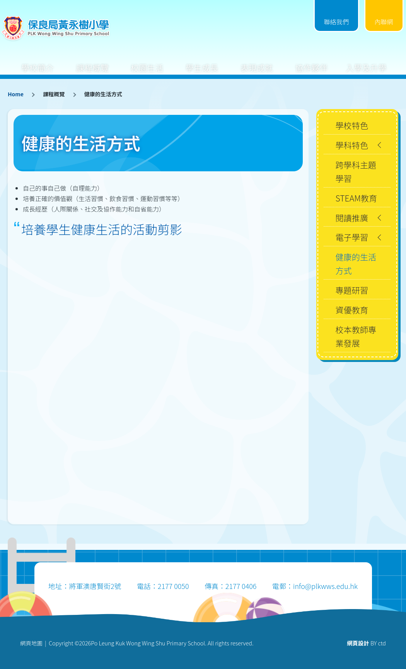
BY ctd (366, 643)
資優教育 (351, 310)
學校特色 (351, 125)
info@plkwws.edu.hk (325, 586)
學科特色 (351, 145)
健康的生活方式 (355, 263)
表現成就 (257, 61)
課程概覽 (92, 61)
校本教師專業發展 (355, 336)
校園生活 (147, 61)
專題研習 (351, 290)
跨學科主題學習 (355, 171)
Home (16, 94)
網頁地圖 (31, 643)
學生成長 (202, 61)
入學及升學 (366, 61)
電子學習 (351, 237)
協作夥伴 (311, 61)
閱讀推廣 (351, 218)
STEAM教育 (356, 198)
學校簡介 (37, 61)
